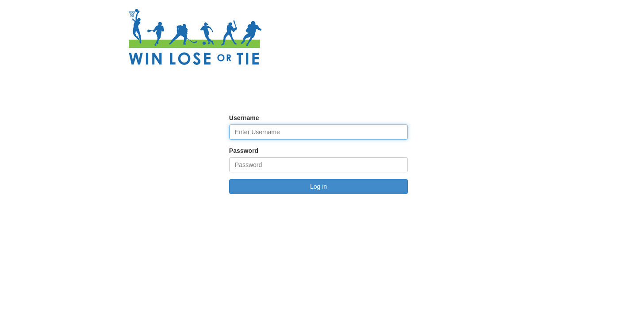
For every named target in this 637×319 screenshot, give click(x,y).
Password (243, 150)
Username (244, 117)
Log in (318, 186)
